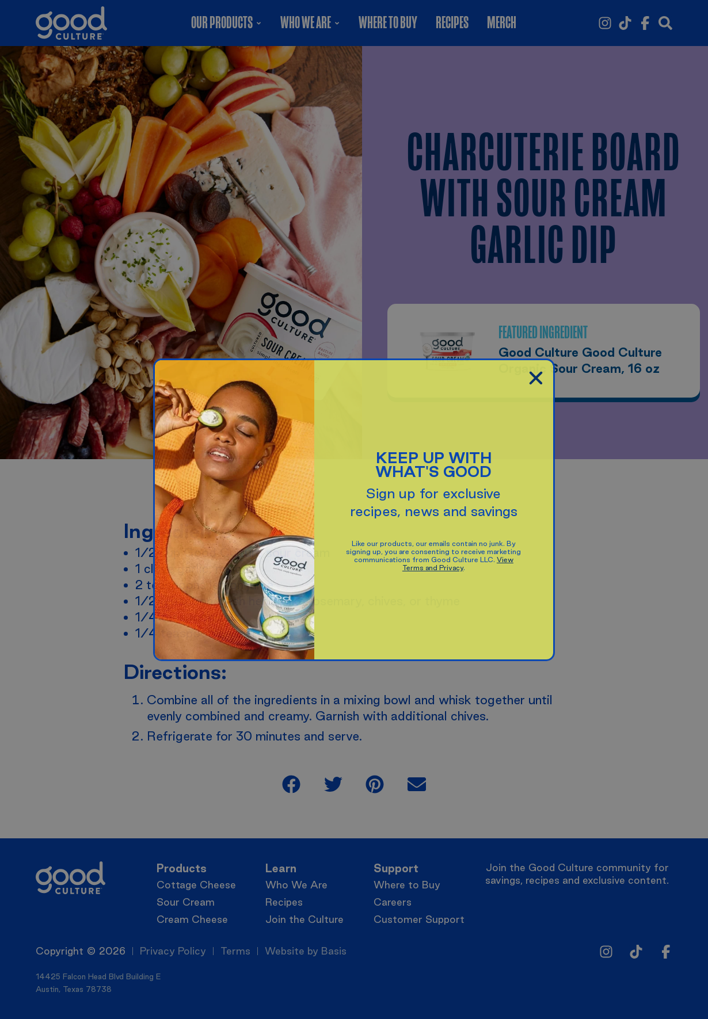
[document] (354, 509)
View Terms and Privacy (457, 563)
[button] (536, 378)
